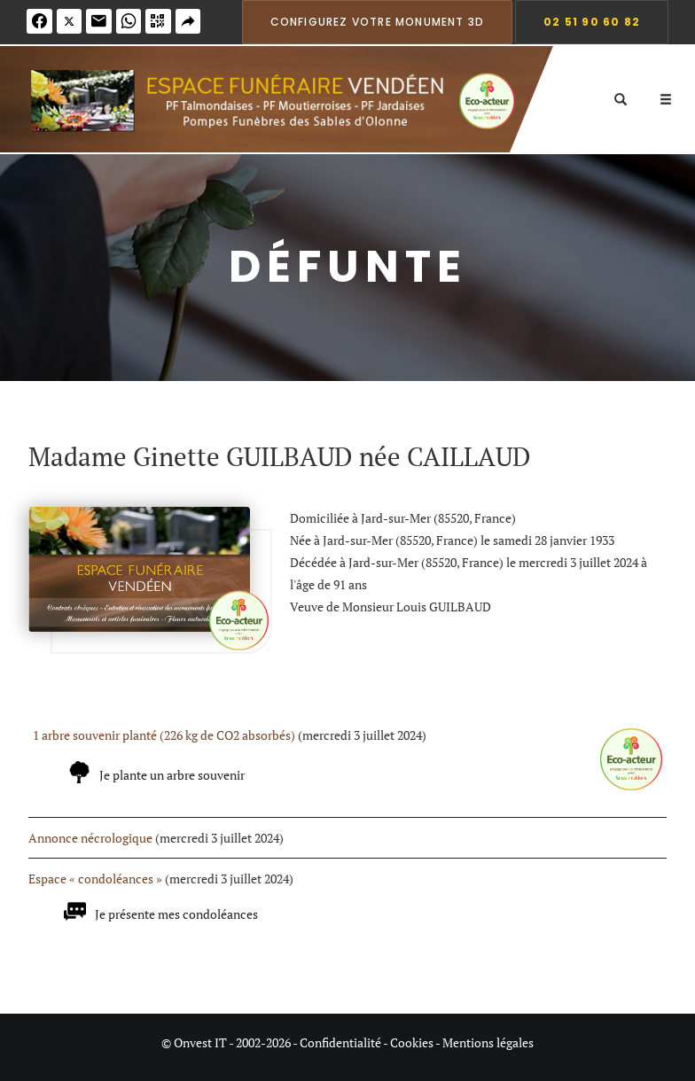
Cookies (411, 1042)
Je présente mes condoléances (176, 914)
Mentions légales (488, 1042)
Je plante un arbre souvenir (172, 774)
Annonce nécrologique (90, 837)
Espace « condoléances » (95, 878)
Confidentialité (340, 1042)
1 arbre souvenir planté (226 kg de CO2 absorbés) (164, 735)
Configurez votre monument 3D (377, 21)
